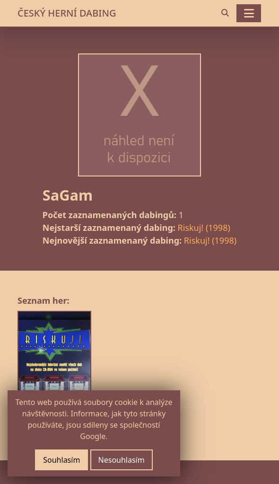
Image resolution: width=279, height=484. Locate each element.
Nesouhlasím (121, 460)
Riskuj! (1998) (204, 227)
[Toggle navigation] (248, 13)
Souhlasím (61, 460)
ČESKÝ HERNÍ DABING (66, 13)
